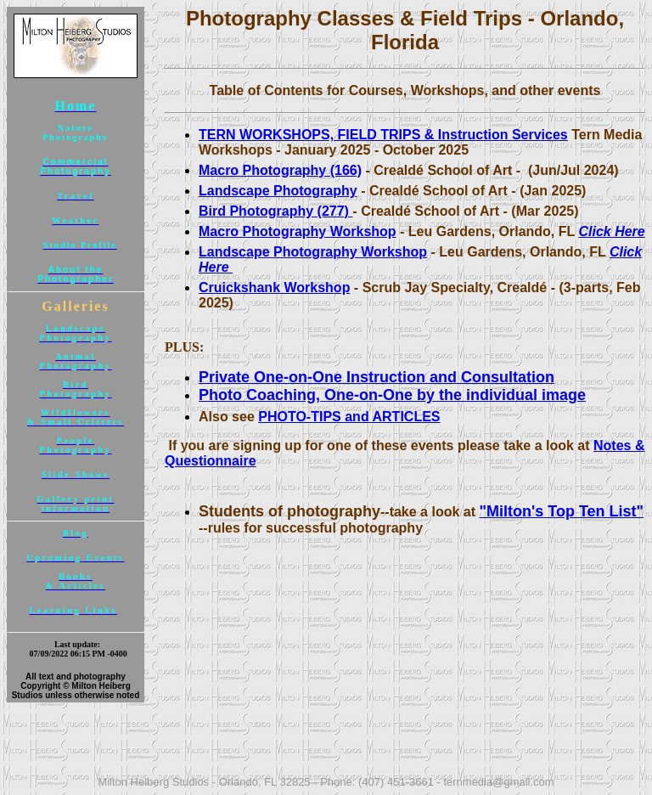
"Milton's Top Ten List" (561, 511)
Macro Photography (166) (280, 170)
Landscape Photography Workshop (313, 252)
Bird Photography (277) (275, 211)
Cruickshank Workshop (274, 287)
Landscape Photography (278, 190)
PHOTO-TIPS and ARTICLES (349, 416)
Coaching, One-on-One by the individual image (414, 394)
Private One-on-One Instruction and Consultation (376, 377)
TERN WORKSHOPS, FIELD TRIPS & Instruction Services (383, 134)
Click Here (611, 231)
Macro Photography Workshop (297, 231)
